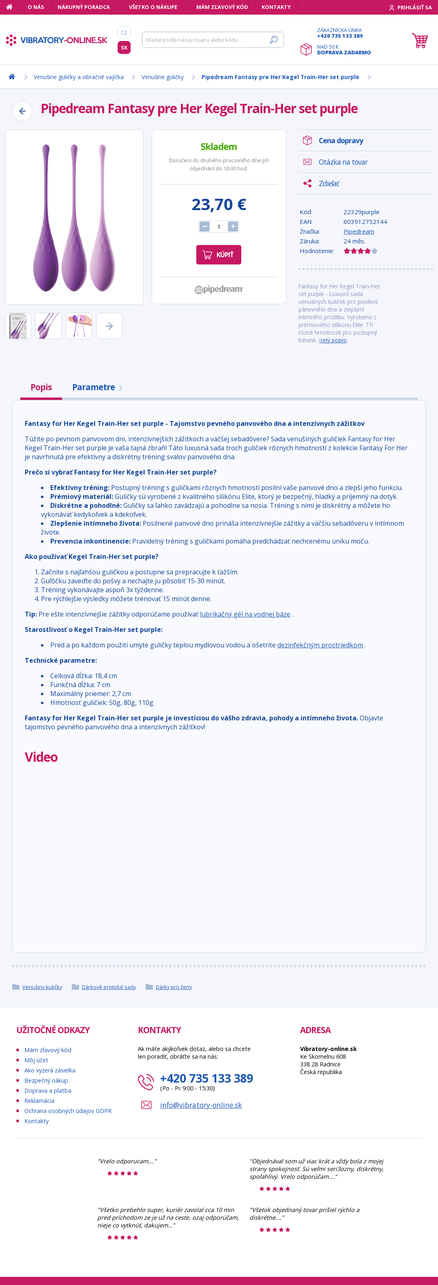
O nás (36, 7)
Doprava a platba (47, 1090)
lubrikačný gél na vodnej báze (245, 614)
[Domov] (13, 7)
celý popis (333, 340)
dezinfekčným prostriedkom (320, 644)
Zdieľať (329, 183)
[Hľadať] (213, 40)
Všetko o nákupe (153, 7)
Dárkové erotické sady (109, 987)
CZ (124, 32)
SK (124, 47)
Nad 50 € (344, 49)
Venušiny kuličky (42, 987)
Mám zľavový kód (222, 7)
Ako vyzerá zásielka (49, 1070)
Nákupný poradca (84, 7)
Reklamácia (39, 1100)
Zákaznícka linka (344, 32)
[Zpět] (22, 111)
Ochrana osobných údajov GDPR (68, 1111)
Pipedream (359, 231)
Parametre (97, 387)
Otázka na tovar (343, 162)
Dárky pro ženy (174, 987)
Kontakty (276, 7)
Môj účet (36, 1060)
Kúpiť (225, 254)
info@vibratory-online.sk (201, 1105)
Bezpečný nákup (46, 1080)
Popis (41, 387)
